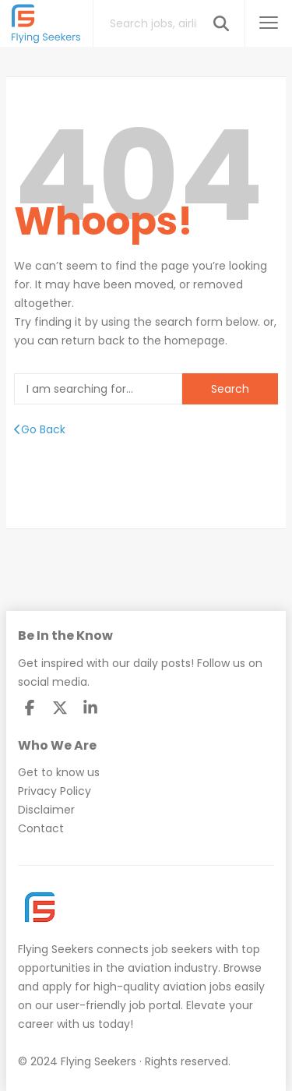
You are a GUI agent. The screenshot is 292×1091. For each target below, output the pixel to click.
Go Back (39, 429)
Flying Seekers (55, 949)
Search (230, 389)
